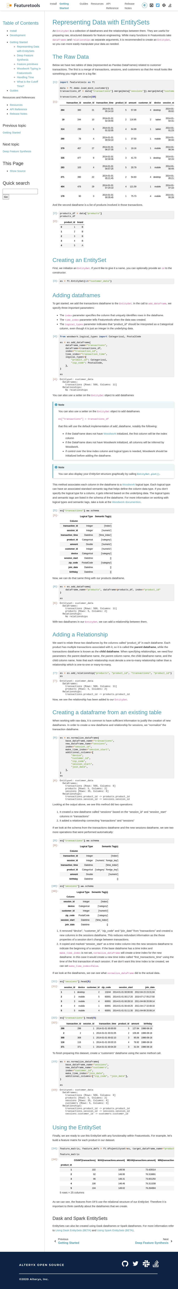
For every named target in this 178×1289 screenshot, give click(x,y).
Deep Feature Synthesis (17, 151)
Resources (97, 3)
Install (53, 3)
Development (17, 35)
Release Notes (129, 6)
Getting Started (64, 6)
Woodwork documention (126, 502)
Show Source (18, 170)
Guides (84, 3)
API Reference (112, 6)
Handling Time (25, 77)
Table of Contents (21, 23)
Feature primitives (27, 64)
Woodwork (110, 433)
